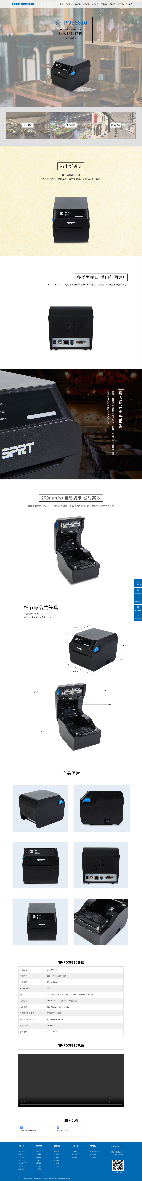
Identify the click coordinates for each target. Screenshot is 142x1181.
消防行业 (56, 1151)
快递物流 (56, 1160)
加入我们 (74, 1157)
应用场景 (86, 4)
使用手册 (38, 1166)
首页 (61, 4)
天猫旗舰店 (93, 1157)
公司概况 (74, 1151)
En (130, 4)
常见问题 (112, 4)
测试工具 (38, 1163)
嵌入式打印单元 (22, 1163)
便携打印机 (21, 1157)
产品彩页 (38, 1169)
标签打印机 (21, 1154)
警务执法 (56, 1166)
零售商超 (56, 1157)
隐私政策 (48, 1178)
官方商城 (121, 4)
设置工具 (38, 1154)
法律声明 (54, 1178)
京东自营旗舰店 (94, 1151)
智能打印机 (21, 1166)
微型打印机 (21, 1160)
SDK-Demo (39, 1157)
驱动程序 (38, 1151)
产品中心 (69, 4)
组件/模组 (21, 1169)
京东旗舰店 (93, 1154)
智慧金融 (56, 1154)
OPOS (38, 1160)
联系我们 (104, 4)
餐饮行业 (56, 1163)
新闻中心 (74, 1154)
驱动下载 (78, 4)
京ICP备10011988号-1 (64, 1178)
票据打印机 (21, 1151)
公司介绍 (95, 4)
